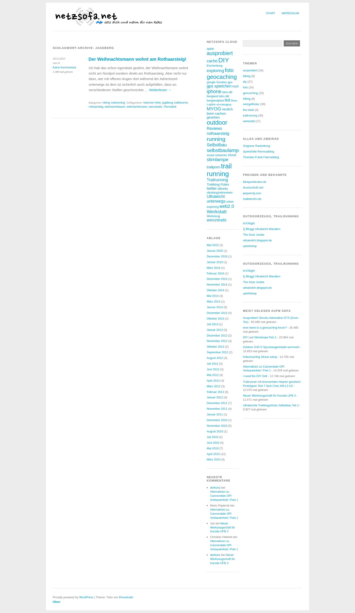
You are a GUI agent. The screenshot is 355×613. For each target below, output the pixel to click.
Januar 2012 (215, 397)
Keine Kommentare (64, 67)
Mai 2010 (213, 448)
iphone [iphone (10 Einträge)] (214, 91)
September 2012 (217, 352)
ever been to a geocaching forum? (265, 327)
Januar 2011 (215, 414)
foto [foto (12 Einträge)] (229, 70)
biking (246, 76)
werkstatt (248, 121)
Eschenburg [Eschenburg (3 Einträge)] (214, 65)
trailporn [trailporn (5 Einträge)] (213, 167)
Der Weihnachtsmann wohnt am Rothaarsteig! (137, 59)
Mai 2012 (213, 375)
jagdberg (167, 102)
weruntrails (155, 106)
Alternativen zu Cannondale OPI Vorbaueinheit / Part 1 (224, 496)
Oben (56, 601)
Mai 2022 (213, 245)
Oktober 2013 (215, 318)
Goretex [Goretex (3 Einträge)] (221, 82)
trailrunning (118, 102)
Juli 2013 (212, 324)
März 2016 (213, 267)
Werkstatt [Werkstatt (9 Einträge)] (217, 211)
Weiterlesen (160, 90)
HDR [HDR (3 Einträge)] (235, 86)
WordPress (86, 597)
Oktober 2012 (215, 346)
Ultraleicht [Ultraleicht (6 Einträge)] (216, 196)
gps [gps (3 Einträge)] (230, 82)
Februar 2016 (215, 273)
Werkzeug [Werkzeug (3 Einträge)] (213, 216)
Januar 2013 (215, 330)
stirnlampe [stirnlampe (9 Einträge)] (217, 159)
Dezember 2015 (217, 279)
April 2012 (213, 380)
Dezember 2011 (217, 403)
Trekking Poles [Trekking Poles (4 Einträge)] (218, 184)
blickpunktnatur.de (254, 182)
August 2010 (215, 431)
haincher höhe (152, 102)
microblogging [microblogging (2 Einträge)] (223, 104)
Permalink (170, 106)
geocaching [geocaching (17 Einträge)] (222, 76)
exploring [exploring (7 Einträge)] (215, 70)
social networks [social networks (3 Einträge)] (217, 155)
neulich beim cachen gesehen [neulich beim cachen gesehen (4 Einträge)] (220, 113)
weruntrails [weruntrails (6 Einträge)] (216, 220)
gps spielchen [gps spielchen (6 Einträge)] (219, 86)
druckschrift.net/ (253, 187)
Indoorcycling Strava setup (260, 357)
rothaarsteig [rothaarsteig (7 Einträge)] (218, 133)
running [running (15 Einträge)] (216, 139)
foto (245, 87)
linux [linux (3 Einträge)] (234, 100)
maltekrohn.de (252, 199)
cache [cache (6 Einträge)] (212, 61)
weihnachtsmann (137, 106)
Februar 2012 (215, 392)
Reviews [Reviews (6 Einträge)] (214, 128)
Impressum (290, 13)
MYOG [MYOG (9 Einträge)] (214, 108)
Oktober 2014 (215, 290)
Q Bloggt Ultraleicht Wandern (261, 229)
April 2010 (213, 454)
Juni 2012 (213, 369)
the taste (248, 109)
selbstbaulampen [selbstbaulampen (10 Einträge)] (225, 150)
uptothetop (250, 246)
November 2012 (217, 341)
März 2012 (213, 386)
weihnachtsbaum (115, 106)
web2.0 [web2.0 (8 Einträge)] (226, 206)
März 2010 (213, 459)
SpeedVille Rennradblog (258, 151)
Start (270, 13)
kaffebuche (181, 102)
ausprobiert (250, 70)
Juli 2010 (212, 437)
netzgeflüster (251, 104)
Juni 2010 (213, 442)
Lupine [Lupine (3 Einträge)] (211, 104)
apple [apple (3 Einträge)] (210, 48)
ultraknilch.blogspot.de (257, 240)
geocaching (250, 93)
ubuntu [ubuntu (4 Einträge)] (223, 188)
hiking (106, 102)
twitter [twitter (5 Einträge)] (212, 188)
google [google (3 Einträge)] (211, 82)
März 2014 (213, 301)
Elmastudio (126, 597)
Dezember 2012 (217, 335)
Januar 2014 (215, 307)
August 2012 (215, 358)
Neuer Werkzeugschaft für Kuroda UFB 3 (222, 527)
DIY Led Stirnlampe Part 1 (259, 337)
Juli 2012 (212, 363)
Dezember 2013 (217, 313)
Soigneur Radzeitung (256, 146)
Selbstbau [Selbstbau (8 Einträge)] (217, 144)
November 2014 (217, 284)
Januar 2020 (215, 250)
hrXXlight (249, 223)
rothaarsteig (96, 106)
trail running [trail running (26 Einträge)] (219, 169)
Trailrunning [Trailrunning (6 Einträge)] (217, 180)
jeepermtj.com (252, 193)
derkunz (215, 487)
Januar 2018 (215, 262)
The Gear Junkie (253, 234)
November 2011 (217, 408)
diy (245, 81)
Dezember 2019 (217, 256)
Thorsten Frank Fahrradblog (261, 157)
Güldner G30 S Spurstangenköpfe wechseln (271, 347)
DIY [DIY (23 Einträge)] (223, 60)
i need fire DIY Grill (255, 376)
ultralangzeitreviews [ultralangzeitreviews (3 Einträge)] (220, 192)
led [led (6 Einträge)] (227, 100)
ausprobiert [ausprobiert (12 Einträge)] (220, 53)
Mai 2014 (213, 296)
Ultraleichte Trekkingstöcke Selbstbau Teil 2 (271, 405)
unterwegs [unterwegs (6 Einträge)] (216, 201)
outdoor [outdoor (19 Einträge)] (217, 122)
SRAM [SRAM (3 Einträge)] (232, 155)
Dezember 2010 (217, 420)
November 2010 (217, 425)
